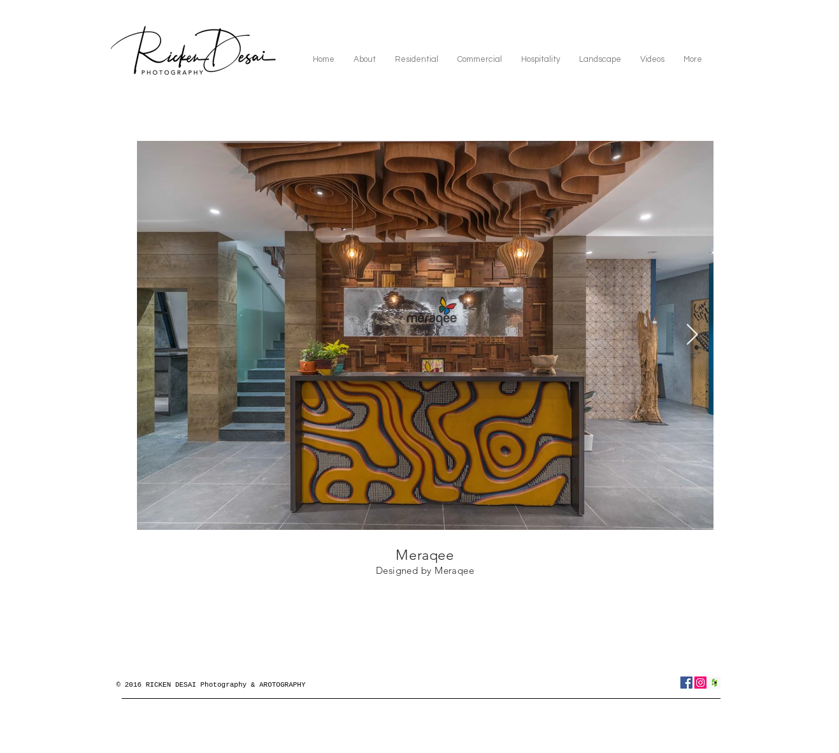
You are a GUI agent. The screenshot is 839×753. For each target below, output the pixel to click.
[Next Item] (692, 335)
